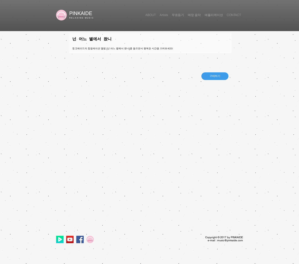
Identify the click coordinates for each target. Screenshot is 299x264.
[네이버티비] (59, 239)
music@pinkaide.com (230, 240)
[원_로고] (90, 239)
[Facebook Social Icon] (80, 239)
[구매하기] (214, 76)
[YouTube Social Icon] (70, 239)
